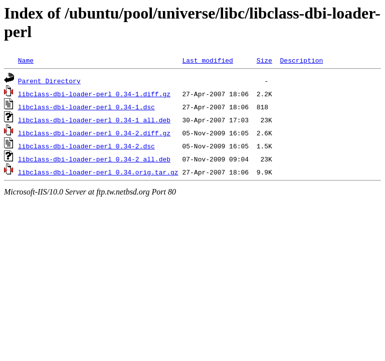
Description (301, 60)
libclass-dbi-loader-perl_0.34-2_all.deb (94, 158)
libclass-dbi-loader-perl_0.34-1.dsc (86, 106)
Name (26, 60)
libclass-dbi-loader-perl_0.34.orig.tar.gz (98, 171)
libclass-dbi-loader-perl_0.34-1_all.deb (94, 119)
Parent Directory (49, 80)
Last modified (207, 60)
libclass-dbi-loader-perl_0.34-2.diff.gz (94, 132)
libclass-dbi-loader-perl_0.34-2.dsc (86, 145)
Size (264, 60)
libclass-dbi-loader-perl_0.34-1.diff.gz (94, 93)
